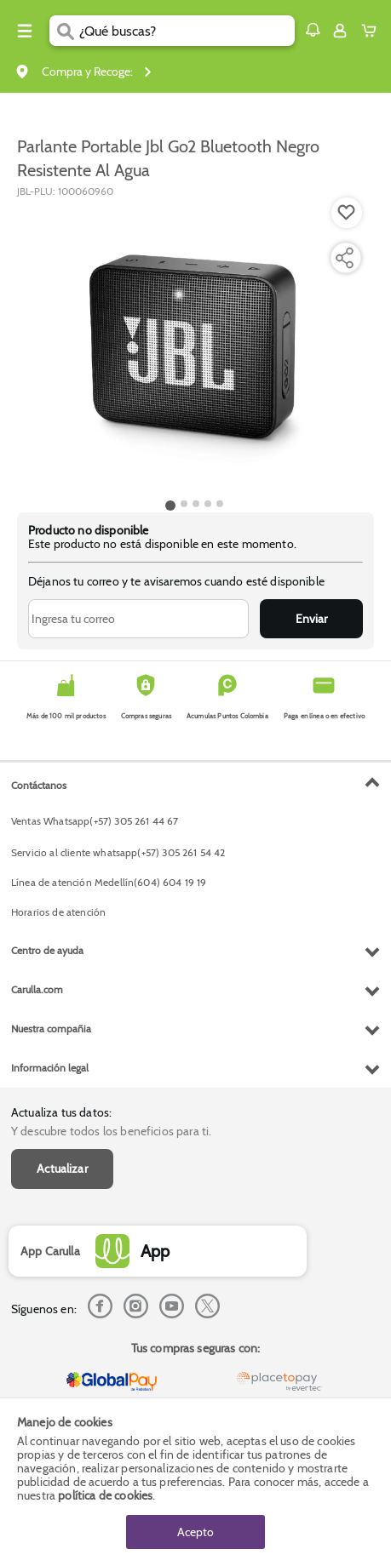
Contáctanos (38, 785)
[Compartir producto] (344, 258)
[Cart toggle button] (372, 30)
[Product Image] (194, 346)
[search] (187, 30)
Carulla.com (37, 989)
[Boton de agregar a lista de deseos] (346, 212)
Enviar (311, 618)
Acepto (195, 1532)
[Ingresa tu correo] (138, 618)
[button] (312, 30)
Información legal (50, 1067)
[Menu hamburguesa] (25, 30)
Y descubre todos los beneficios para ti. (111, 1131)
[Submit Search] (64, 30)
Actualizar (62, 1168)
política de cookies (105, 1495)
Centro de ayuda (47, 950)
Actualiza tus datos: (61, 1112)
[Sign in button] (339, 30)
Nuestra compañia (51, 1028)
